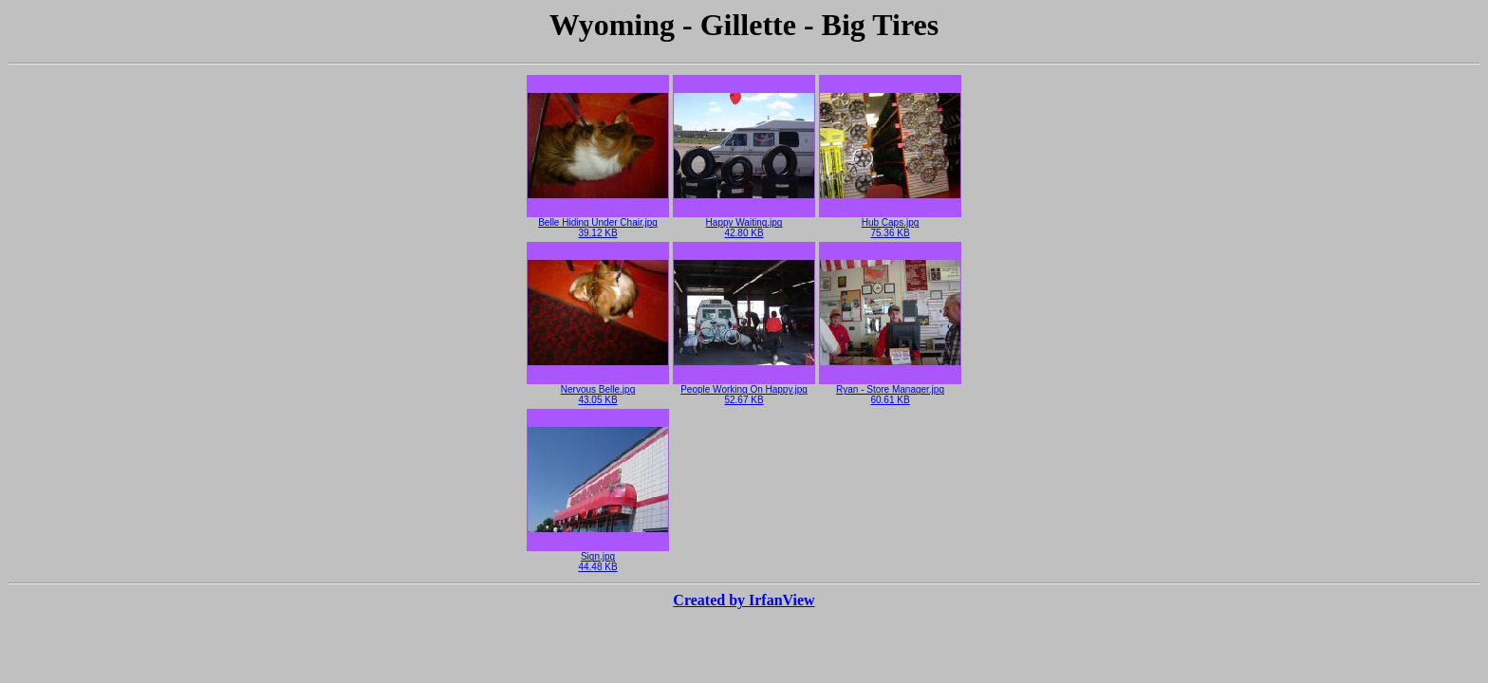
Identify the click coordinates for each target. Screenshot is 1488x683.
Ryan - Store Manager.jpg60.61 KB (890, 390)
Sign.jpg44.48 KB (598, 557)
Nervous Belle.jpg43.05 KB (598, 390)
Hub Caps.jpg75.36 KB (890, 223)
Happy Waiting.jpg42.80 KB (744, 223)
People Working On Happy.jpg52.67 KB (744, 390)
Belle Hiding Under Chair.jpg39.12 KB (598, 223)
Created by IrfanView (743, 600)
